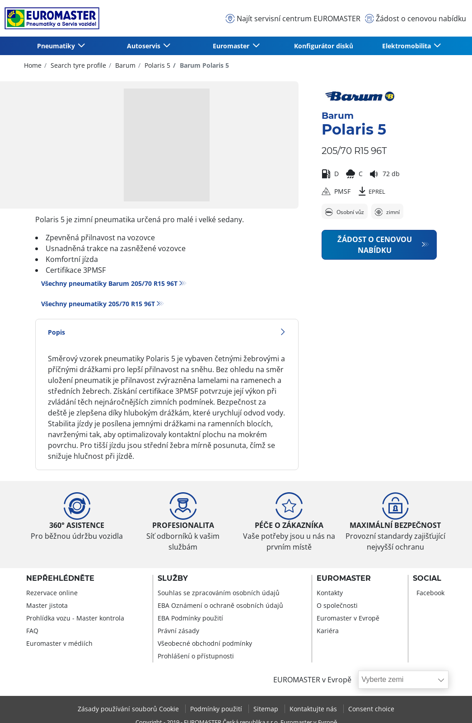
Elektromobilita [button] (407, 46)
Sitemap (266, 708)
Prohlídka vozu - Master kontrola (75, 618)
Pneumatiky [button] (57, 46)
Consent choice (371, 708)
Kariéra (328, 630)
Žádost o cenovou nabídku (374, 244)
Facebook (430, 592)
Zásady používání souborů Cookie (129, 708)
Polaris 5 (156, 65)
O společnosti (337, 605)
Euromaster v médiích (59, 643)
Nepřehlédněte (60, 578)
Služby (173, 578)
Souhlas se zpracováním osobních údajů (219, 592)
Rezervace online (52, 592)
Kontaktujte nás (314, 708)
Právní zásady (178, 630)
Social (427, 578)
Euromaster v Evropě (348, 618)
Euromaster (344, 578)
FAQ (32, 630)
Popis (167, 332)
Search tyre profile (77, 65)
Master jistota (47, 605)
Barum (124, 65)
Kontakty (330, 592)
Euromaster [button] (232, 46)
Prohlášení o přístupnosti (196, 656)
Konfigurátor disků (323, 46)
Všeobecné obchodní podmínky (205, 643)
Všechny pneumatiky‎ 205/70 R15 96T (98, 303)
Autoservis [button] (144, 46)
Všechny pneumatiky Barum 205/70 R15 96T (109, 283)
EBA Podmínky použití (190, 618)
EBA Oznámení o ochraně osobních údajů (220, 605)
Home (33, 65)
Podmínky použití (217, 708)
